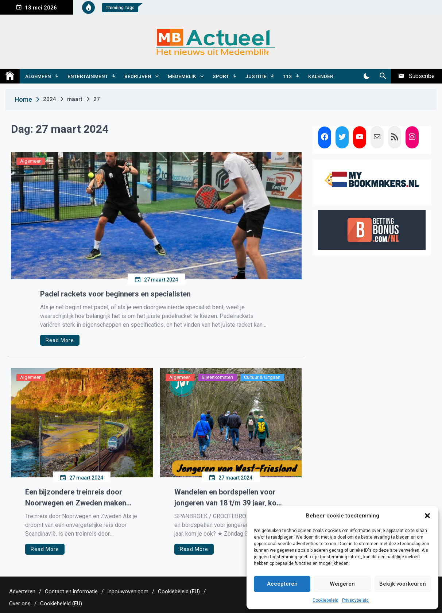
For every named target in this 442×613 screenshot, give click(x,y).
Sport (221, 76)
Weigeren (342, 584)
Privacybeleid (355, 600)
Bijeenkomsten (217, 377)
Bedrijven (137, 76)
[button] (427, 515)
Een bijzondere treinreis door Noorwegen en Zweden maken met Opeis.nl (75, 498)
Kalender (320, 76)
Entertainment (87, 76)
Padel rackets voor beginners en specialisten (115, 294)
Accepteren (282, 584)
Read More (60, 340)
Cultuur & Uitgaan (262, 377)
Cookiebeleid (325, 600)
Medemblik (182, 76)
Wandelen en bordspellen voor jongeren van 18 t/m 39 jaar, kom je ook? (228, 498)
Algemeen (38, 76)
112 (287, 76)
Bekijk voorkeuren (402, 584)
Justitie (256, 76)
